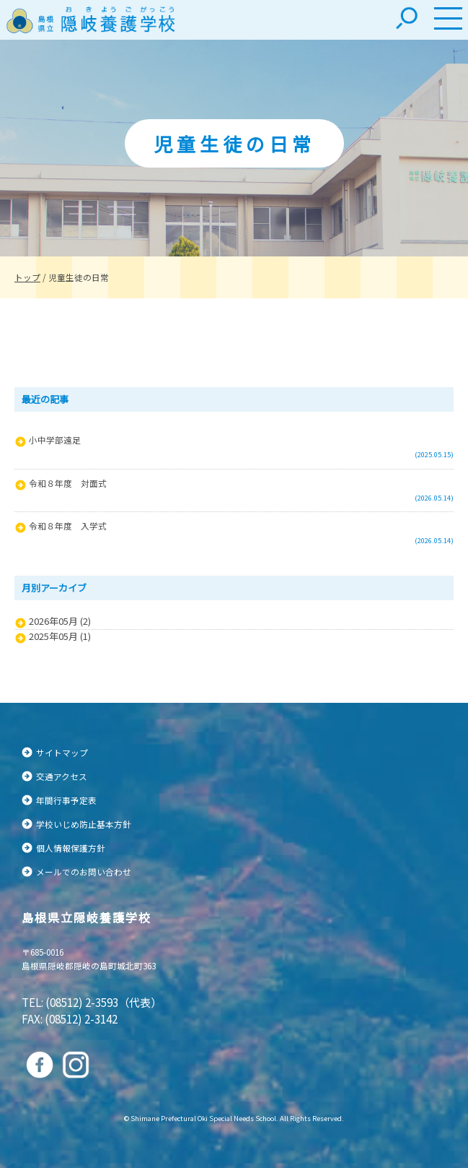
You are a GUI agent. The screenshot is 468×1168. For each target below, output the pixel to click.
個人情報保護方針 (70, 848)
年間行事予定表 (66, 800)
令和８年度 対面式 (68, 483)
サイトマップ (62, 752)
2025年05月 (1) (60, 636)
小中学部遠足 (55, 439)
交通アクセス (61, 776)
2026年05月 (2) (60, 621)
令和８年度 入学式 (68, 525)
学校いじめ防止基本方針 (83, 824)
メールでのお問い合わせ (83, 871)
